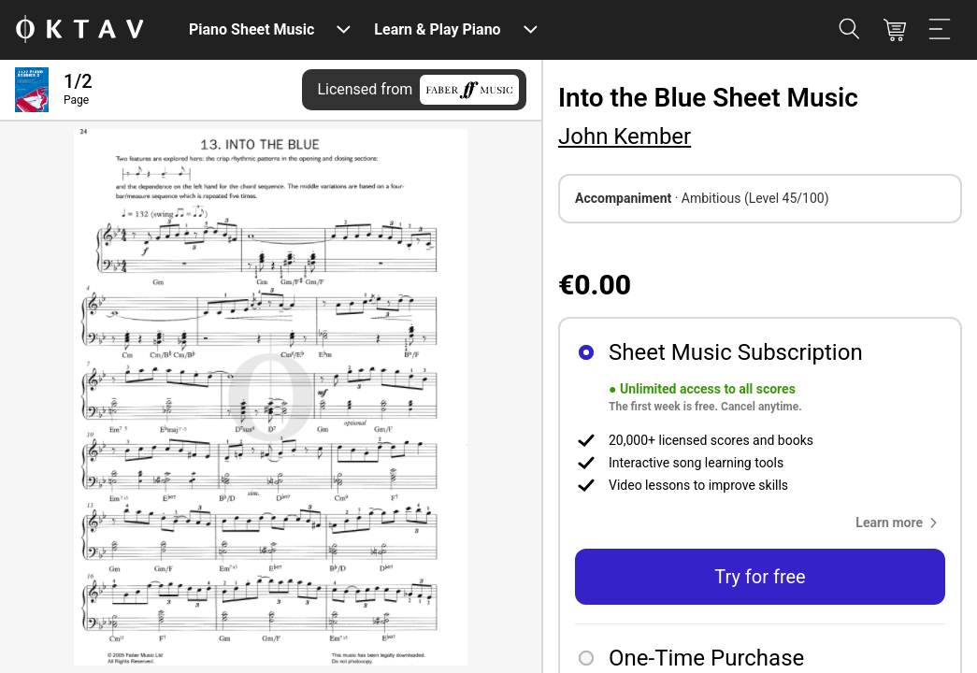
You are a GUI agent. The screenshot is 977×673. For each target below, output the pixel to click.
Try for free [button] (759, 577)
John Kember (624, 136)
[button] (900, 522)
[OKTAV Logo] (79, 30)
